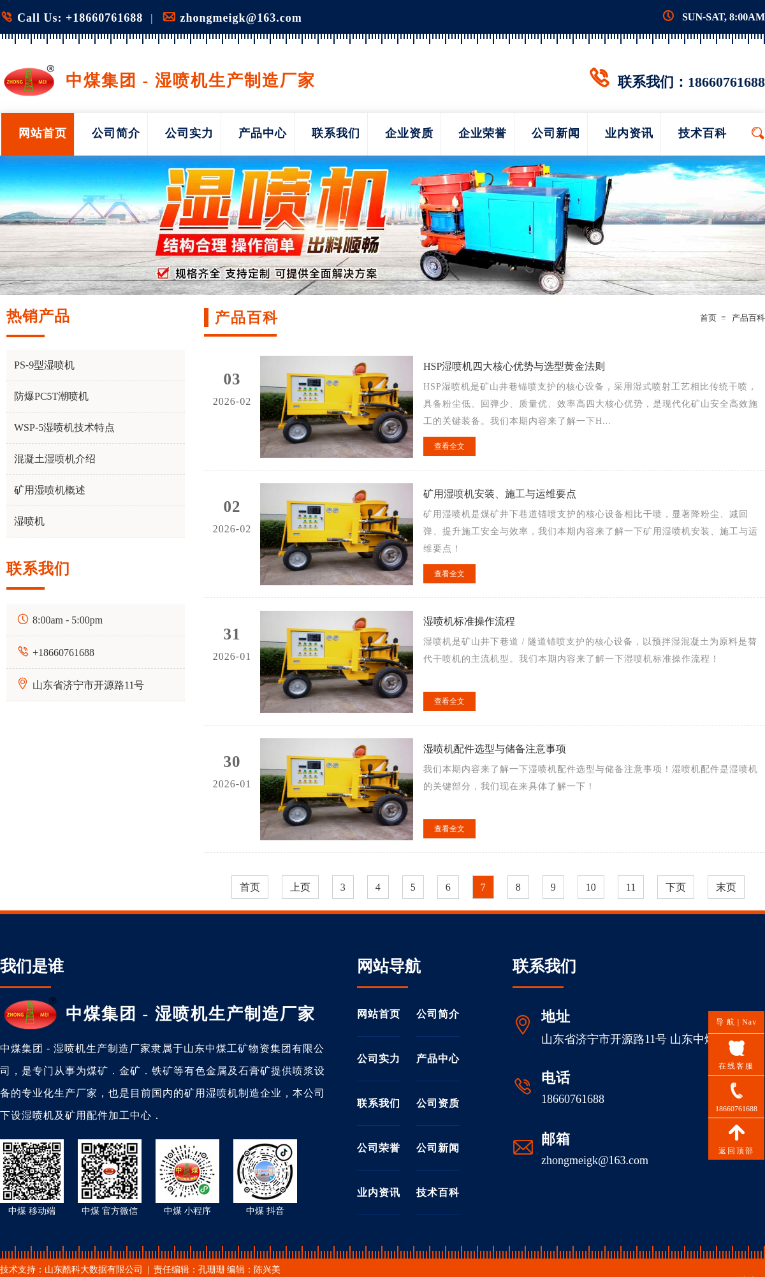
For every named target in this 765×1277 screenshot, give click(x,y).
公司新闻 (556, 133)
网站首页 (42, 133)
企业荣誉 (482, 133)
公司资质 (438, 1103)
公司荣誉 (378, 1147)
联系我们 (336, 133)
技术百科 (702, 133)
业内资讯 (629, 133)
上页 (300, 887)
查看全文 (449, 446)
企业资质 (409, 133)
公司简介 (116, 133)
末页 (726, 887)
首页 (708, 318)
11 (631, 887)
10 (591, 887)
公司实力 (189, 133)
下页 (676, 887)
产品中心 (262, 133)
